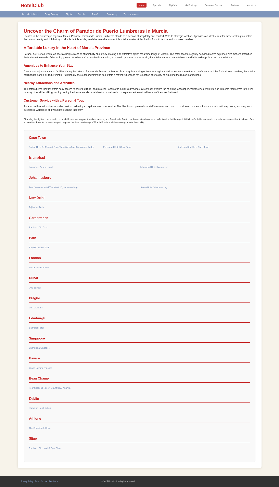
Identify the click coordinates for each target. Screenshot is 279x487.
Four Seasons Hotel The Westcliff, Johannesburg (53, 187)
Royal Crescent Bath (39, 247)
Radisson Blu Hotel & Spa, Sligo (45, 448)
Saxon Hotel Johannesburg (153, 187)
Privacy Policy (27, 481)
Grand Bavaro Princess (40, 368)
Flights (69, 14)
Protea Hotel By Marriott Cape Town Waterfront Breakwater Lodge (61, 147)
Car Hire (82, 14)
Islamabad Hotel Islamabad (153, 167)
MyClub (173, 5)
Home (141, 5)
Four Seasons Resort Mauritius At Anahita (50, 388)
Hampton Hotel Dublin (40, 408)
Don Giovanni (36, 307)
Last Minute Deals (30, 14)
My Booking (190, 5)
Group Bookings (52, 14)
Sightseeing (112, 14)
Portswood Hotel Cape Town (117, 147)
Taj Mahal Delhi (36, 207)
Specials (157, 5)
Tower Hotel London (39, 267)
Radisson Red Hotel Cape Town (193, 147)
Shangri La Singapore (40, 348)
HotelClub (32, 5)
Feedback (53, 481)
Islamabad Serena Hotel (41, 167)
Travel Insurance (131, 14)
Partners (235, 5)
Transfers (96, 14)
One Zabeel (35, 287)
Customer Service (213, 5)
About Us (251, 5)
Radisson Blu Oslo (38, 227)
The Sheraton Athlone (40, 428)
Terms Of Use (41, 481)
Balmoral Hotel (36, 327)
